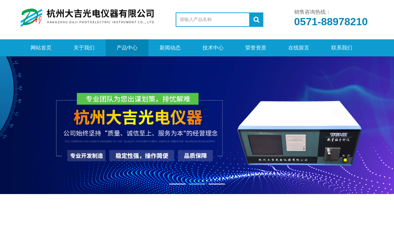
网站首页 (41, 47)
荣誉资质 (255, 47)
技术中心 (213, 47)
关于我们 (84, 47)
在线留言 (298, 47)
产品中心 (127, 47)
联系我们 (341, 47)
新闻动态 (170, 47)
